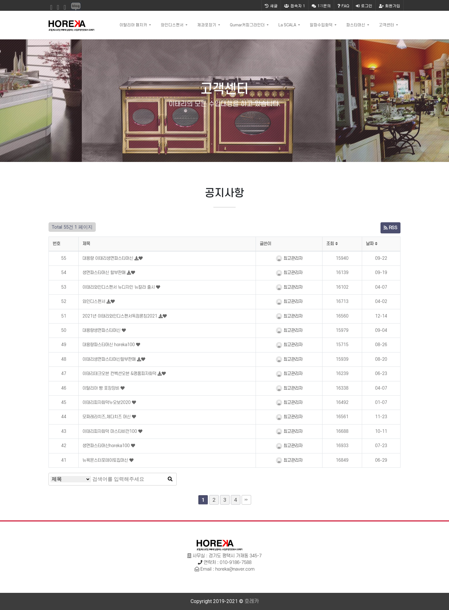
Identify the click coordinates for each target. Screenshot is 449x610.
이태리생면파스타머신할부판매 (109, 359)
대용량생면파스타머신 (102, 330)
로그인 (364, 5)
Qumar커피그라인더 (248, 25)
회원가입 (389, 5)
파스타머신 (356, 25)
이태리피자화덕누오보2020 (107, 402)
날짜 (371, 243)
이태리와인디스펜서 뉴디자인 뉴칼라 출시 (119, 287)
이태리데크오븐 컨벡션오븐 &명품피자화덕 (120, 373)
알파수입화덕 (322, 25)
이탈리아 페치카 (134, 25)
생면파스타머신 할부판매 (104, 272)
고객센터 (387, 25)
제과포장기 (207, 25)
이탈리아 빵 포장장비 (101, 388)
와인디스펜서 (173, 25)
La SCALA (287, 25)
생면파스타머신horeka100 (106, 445)
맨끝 (246, 500)
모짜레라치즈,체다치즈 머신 (107, 416)
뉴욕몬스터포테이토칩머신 (105, 460)
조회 (332, 243)
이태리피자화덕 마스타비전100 (110, 431)
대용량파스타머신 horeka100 (109, 344)
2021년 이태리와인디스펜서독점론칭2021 (120, 316)
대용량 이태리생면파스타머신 (108, 258)
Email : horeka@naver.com (227, 569)
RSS (390, 228)
